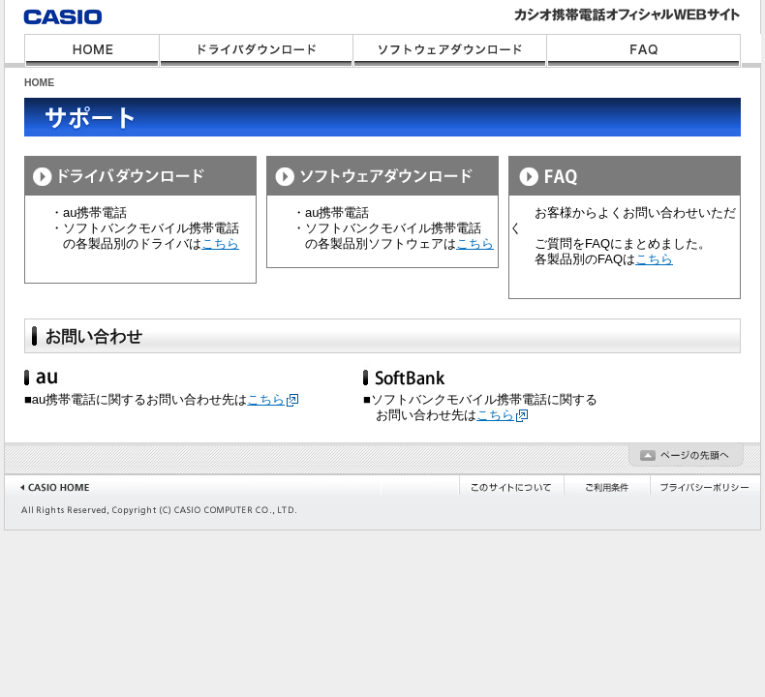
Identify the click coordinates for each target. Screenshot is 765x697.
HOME (92, 51)
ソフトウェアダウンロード (450, 51)
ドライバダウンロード (256, 51)
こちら (220, 243)
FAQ (644, 51)
